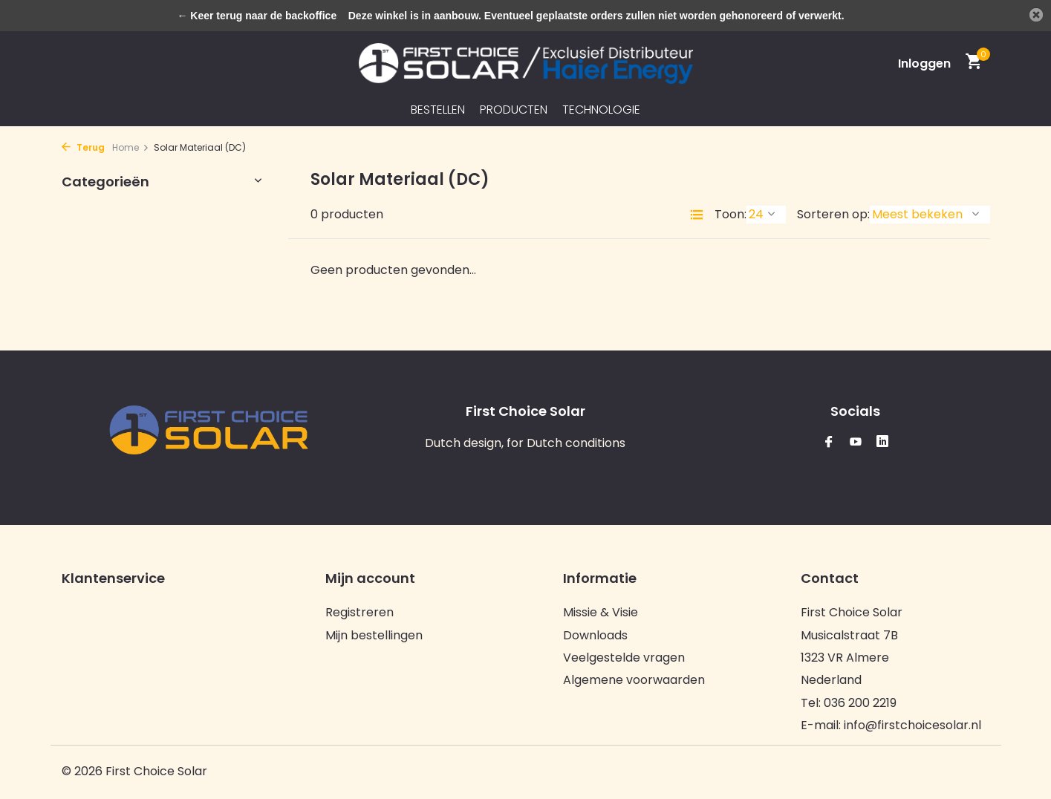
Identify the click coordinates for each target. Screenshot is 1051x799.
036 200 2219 (860, 702)
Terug (83, 147)
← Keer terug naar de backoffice (256, 16)
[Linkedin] (882, 442)
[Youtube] (856, 442)
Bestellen (438, 109)
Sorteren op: (833, 214)
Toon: (730, 214)
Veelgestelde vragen (624, 657)
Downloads (595, 635)
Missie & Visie (600, 612)
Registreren (359, 612)
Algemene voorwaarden (634, 679)
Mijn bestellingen (374, 635)
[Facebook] (829, 442)
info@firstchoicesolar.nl (912, 725)
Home (130, 147)
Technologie (601, 109)
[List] (696, 214)
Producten (513, 109)
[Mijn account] (924, 63)
